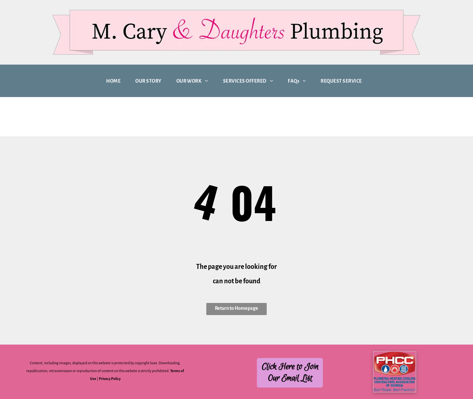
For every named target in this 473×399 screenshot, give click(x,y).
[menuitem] (115, 81)
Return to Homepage (236, 308)
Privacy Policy (110, 379)
